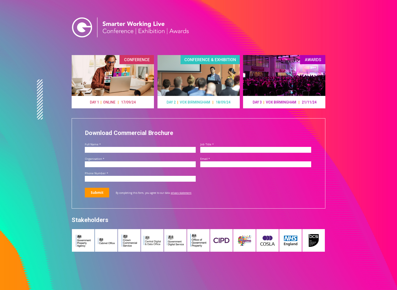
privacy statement (181, 193)
